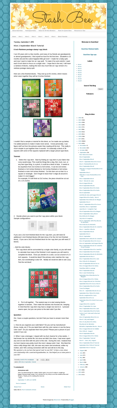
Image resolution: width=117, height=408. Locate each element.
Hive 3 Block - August (86, 331)
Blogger (71, 400)
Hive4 (80, 70)
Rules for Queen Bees (65, 30)
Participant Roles (30, 30)
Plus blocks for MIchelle (86, 324)
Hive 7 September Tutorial (87, 338)
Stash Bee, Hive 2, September (88, 206)
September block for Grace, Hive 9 (89, 283)
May (81, 357)
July (81, 353)
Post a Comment (21, 383)
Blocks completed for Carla (87, 295)
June (81, 355)
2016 (80, 141)
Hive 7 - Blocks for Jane (86, 181)
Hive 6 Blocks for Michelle (87, 224)
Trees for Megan (84, 288)
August (82, 350)
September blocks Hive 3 (86, 256)
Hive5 (80, 72)
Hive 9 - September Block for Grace (90, 161)
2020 (80, 131)
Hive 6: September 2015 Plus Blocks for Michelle (90, 221)
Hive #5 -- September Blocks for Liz (90, 290)
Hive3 (79, 68)
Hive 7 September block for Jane (89, 308)
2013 (79, 372)
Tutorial (34, 362)
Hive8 (79, 78)
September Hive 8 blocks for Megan (90, 199)
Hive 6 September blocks (86, 333)
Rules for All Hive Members (47, 30)
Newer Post (17, 387)
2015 (19, 362)
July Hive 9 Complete (86, 218)
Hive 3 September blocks (86, 270)
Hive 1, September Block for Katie (89, 311)
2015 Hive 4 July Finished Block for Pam (90, 175)
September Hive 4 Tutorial (87, 347)
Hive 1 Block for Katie (85, 154)
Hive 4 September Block (86, 231)
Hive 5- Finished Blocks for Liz (88, 164)
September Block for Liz (86, 297)
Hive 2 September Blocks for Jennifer (90, 227)
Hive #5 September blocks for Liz (89, 263)
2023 (80, 124)
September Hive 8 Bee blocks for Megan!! (89, 275)
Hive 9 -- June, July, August (87, 340)
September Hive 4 (84, 202)
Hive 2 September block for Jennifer (90, 249)
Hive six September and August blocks (91, 243)
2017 (79, 139)
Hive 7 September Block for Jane (89, 259)
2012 (79, 374)
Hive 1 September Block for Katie (89, 188)
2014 (80, 370)
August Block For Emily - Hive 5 (89, 197)
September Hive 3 (84, 172)
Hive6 (80, 74)
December (83, 145)
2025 (80, 120)
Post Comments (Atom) (29, 389)
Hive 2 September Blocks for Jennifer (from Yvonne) (90, 246)
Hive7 (79, 76)
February (83, 364)
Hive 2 (27, 36)
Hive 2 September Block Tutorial (89, 343)
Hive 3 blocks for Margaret (87, 261)
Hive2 (23, 362)
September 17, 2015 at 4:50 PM (27, 380)
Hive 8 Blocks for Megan (86, 216)
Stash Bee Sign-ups (90, 55)
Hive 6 (53, 36)
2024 (80, 122)
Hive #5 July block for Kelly (87, 322)
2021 (79, 129)
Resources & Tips (79, 30)
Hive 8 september (84, 192)
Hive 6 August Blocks (85, 183)
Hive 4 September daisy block (88, 213)
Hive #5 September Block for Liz (89, 317)
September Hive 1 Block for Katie (89, 293)
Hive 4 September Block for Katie (89, 286)
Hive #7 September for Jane (87, 306)
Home (14, 36)
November (83, 148)
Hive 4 (40, 36)
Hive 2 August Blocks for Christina (89, 281)
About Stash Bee (17, 30)
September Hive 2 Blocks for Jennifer (90, 238)
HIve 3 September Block (86, 159)
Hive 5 (47, 36)
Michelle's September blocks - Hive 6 (90, 326)
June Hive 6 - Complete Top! (88, 209)
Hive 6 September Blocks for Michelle (90, 254)
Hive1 (79, 64)
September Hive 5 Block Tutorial (89, 345)
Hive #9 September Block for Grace (90, 241)
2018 (79, 136)
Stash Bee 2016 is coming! (87, 268)
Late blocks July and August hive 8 (90, 195)
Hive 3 (34, 36)
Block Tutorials (62, 36)
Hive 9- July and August (86, 319)
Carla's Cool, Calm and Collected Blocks (89, 314)
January (82, 367)
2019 (80, 134)
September (28, 362)
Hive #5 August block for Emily (88, 266)
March (82, 362)
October (82, 150)
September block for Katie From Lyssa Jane (91, 300)
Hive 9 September (84, 157)
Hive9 (80, 81)
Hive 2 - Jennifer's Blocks (87, 229)
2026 (80, 117)
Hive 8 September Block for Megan (89, 211)
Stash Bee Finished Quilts (90, 49)
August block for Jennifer (87, 304)
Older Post (67, 387)
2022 (80, 127)
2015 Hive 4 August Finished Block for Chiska (91, 169)
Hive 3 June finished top (86, 273)
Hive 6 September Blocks (87, 185)
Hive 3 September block (86, 178)
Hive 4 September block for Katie (89, 190)
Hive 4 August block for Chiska (88, 279)
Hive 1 (20, 36)
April (81, 360)
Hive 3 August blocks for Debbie (89, 329)
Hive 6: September (85, 236)
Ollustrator (57, 400)
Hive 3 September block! (86, 166)
